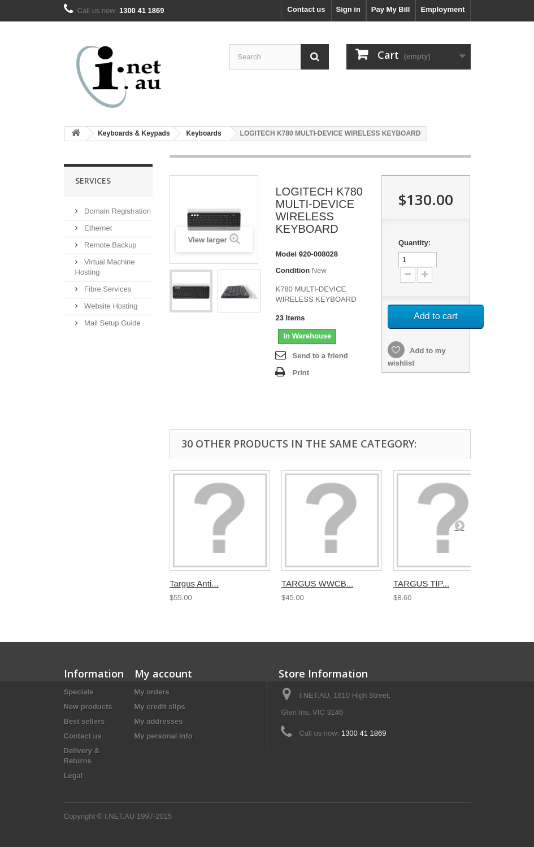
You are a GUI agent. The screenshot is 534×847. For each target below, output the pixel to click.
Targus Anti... (194, 583)
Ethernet (97, 228)
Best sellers (84, 721)
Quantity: (414, 242)
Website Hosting (110, 306)
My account (163, 673)
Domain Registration (117, 211)
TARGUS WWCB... (317, 583)
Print (300, 372)
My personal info (163, 736)
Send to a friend (320, 355)
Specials (79, 692)
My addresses (158, 721)
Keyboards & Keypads (134, 133)
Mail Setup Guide (112, 323)
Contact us (306, 9)
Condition (292, 270)
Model (286, 254)
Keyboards (204, 133)
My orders (152, 692)
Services (93, 180)
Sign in (348, 9)
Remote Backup (110, 245)
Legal (73, 775)
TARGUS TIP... (421, 583)
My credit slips (159, 706)
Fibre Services (107, 289)
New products (88, 706)
